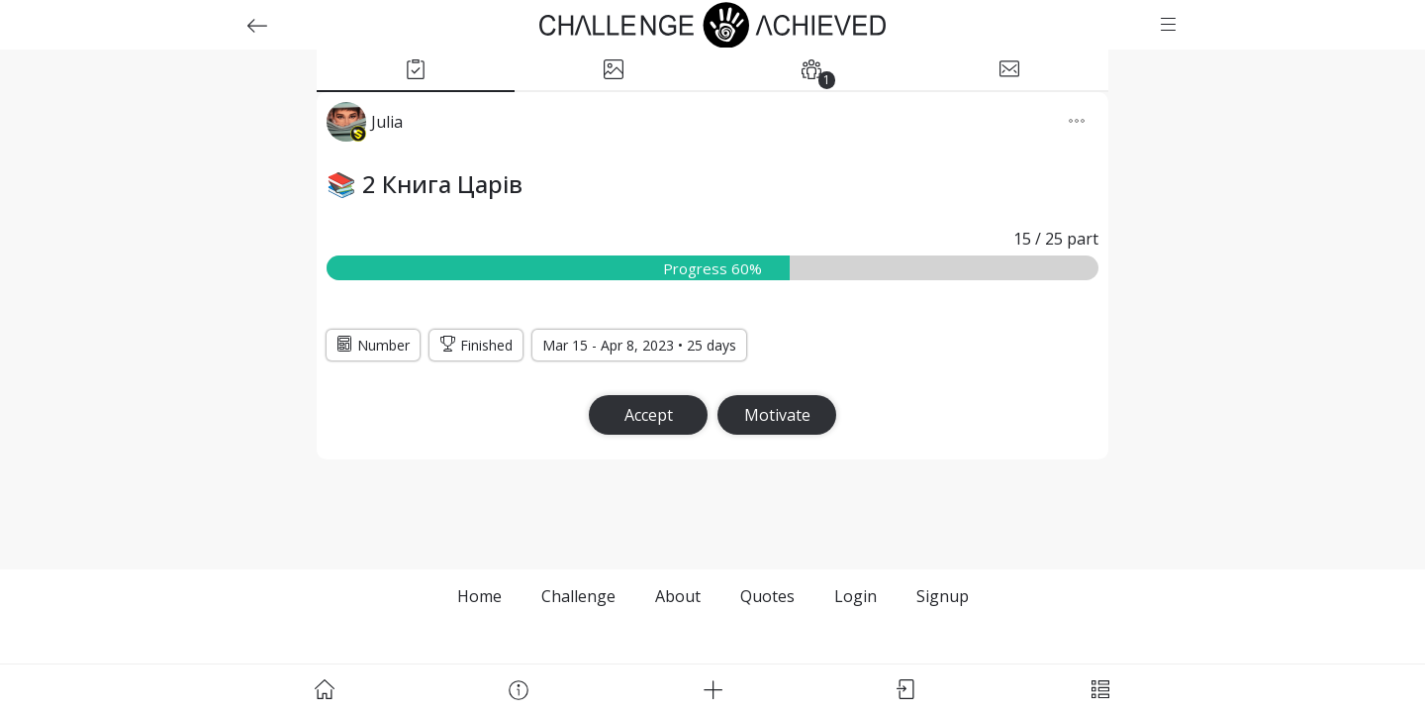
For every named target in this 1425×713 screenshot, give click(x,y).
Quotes (767, 596)
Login (855, 596)
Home (479, 596)
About (678, 596)
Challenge (578, 596)
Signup (942, 596)
